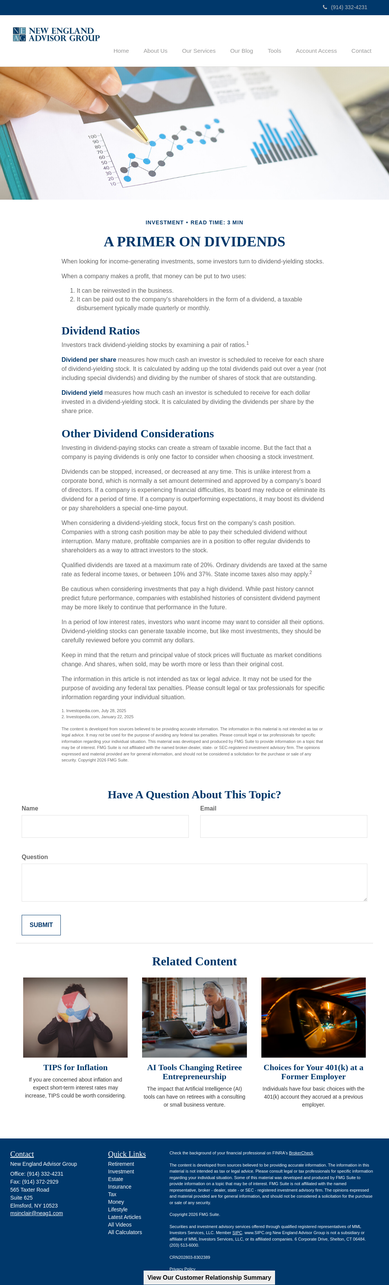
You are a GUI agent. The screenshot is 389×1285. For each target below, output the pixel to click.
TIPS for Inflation (75, 1066)
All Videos (120, 1224)
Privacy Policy (182, 1268)
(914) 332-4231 (345, 7)
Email (208, 807)
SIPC (237, 1232)
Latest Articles (124, 1217)
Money (116, 1201)
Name (30, 807)
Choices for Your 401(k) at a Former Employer (314, 1071)
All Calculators (125, 1232)
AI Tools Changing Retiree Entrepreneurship (194, 1071)
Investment (121, 1171)
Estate (115, 1179)
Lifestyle (118, 1209)
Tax (112, 1194)
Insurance (119, 1186)
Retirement (121, 1163)
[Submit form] (41, 924)
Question (35, 856)
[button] (169, 39)
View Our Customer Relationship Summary (209, 1277)
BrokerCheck (301, 1152)
